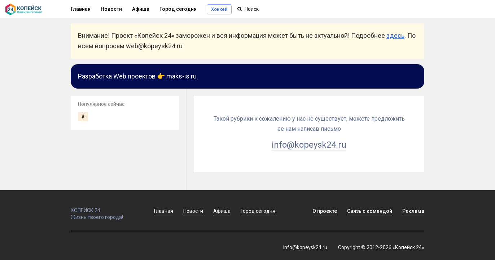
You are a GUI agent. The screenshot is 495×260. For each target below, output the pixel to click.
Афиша (140, 9)
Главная (81, 9)
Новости (111, 9)
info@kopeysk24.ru (309, 145)
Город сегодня (178, 9)
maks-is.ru (181, 76)
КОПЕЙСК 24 (105, 207)
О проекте (324, 211)
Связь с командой (369, 211)
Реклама (413, 211)
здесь (395, 35)
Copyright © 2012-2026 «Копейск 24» (381, 247)
